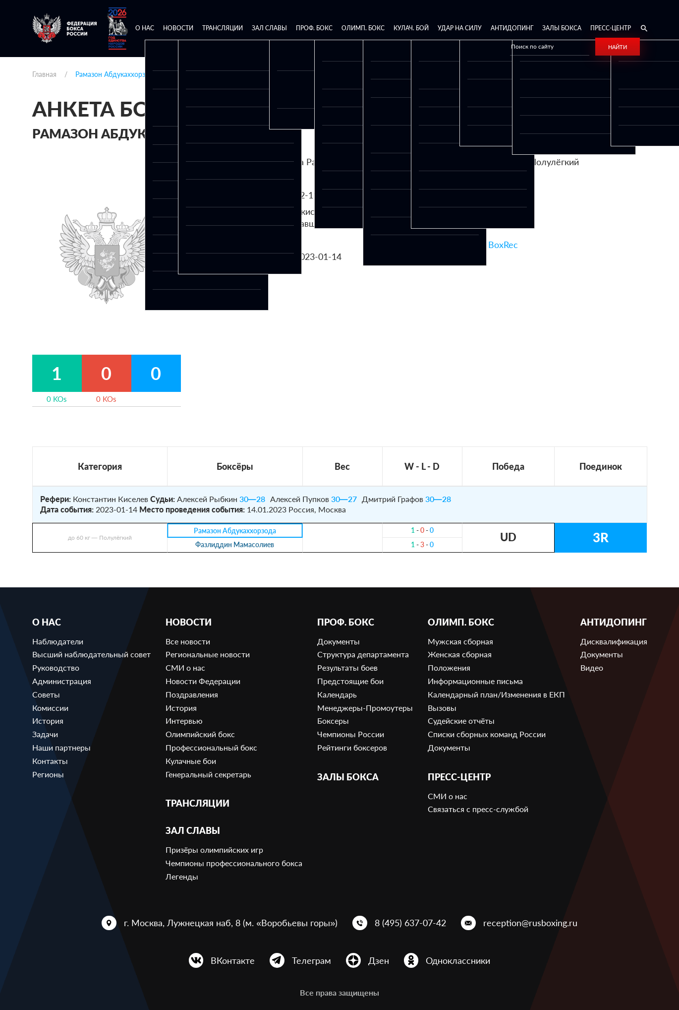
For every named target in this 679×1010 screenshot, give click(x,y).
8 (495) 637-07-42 (410, 922)
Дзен (378, 960)
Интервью (184, 720)
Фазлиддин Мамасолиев (234, 545)
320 (497, 178)
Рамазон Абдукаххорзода (234, 530)
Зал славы (269, 28)
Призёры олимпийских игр (214, 849)
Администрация (61, 681)
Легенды (182, 876)
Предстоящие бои (350, 681)
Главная (44, 74)
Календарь (337, 694)
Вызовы (442, 707)
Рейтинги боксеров (352, 747)
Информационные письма (475, 681)
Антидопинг (512, 28)
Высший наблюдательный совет (91, 654)
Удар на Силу (460, 28)
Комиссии (50, 707)
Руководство (55, 667)
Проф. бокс (314, 28)
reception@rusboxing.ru (530, 922)
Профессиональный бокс (211, 747)
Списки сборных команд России (487, 734)
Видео (591, 667)
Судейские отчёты (461, 720)
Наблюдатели (57, 641)
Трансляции (222, 28)
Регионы (48, 774)
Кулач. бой (411, 28)
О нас (144, 28)
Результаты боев (347, 667)
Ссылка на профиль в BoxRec (457, 244)
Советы (46, 694)
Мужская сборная (460, 641)
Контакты (50, 760)
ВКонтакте (233, 960)
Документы (338, 641)
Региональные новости (208, 654)
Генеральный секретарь (208, 774)
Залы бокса (561, 28)
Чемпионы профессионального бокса (234, 863)
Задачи (45, 734)
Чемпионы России (350, 734)
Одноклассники (458, 960)
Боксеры (333, 720)
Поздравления (192, 694)
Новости (178, 28)
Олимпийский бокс (200, 734)
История (47, 720)
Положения (449, 667)
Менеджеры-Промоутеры (365, 707)
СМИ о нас (185, 667)
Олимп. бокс (363, 28)
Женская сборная (460, 654)
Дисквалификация (613, 641)
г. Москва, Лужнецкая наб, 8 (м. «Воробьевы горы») (231, 922)
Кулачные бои (191, 760)
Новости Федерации (203, 681)
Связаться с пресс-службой (478, 809)
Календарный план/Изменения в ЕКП (496, 694)
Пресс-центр (610, 28)
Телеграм (311, 960)
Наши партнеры (61, 747)
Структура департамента (363, 654)
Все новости (188, 641)
